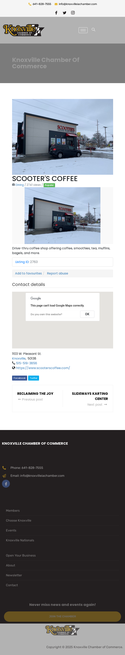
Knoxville (19, 358)
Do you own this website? (46, 314)
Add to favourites (28, 273)
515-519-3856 (26, 363)
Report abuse (57, 273)
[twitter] (64, 12)
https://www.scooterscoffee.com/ (43, 368)
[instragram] (73, 12)
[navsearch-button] (93, 30)
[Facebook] (56, 12)
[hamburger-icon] (83, 30)
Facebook (20, 378)
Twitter (33, 378)
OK (87, 314)
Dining (20, 185)
